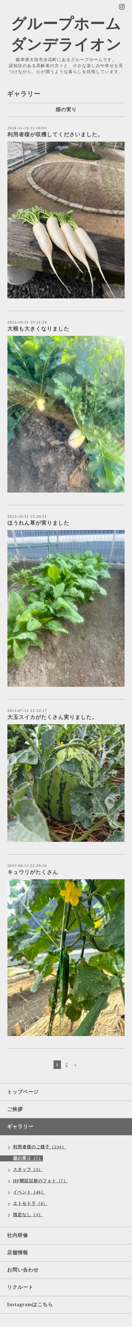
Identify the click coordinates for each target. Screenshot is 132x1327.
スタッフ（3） (28, 1169)
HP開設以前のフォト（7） (40, 1180)
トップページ (23, 1092)
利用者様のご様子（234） (39, 1146)
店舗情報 (17, 1252)
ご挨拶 (15, 1109)
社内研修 (17, 1235)
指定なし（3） (28, 1214)
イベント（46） (29, 1192)
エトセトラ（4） (30, 1203)
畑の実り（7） (28, 1158)
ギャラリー (20, 1126)
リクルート (20, 1287)
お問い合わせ (23, 1270)
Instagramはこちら (30, 1304)
